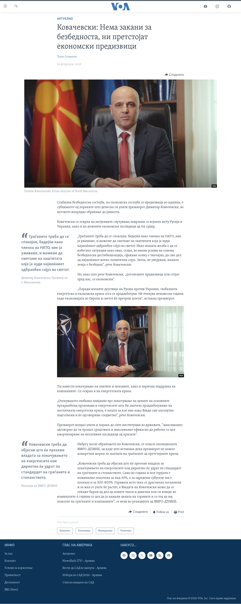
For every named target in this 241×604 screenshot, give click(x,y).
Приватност (13, 575)
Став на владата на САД (78, 582)
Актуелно (65, 19)
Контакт (10, 561)
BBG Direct (11, 589)
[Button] (174, 75)
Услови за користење (19, 568)
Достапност (12, 582)
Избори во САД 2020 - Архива (82, 575)
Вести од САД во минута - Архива (85, 568)
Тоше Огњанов (67, 56)
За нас (9, 553)
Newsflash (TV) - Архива (79, 561)
